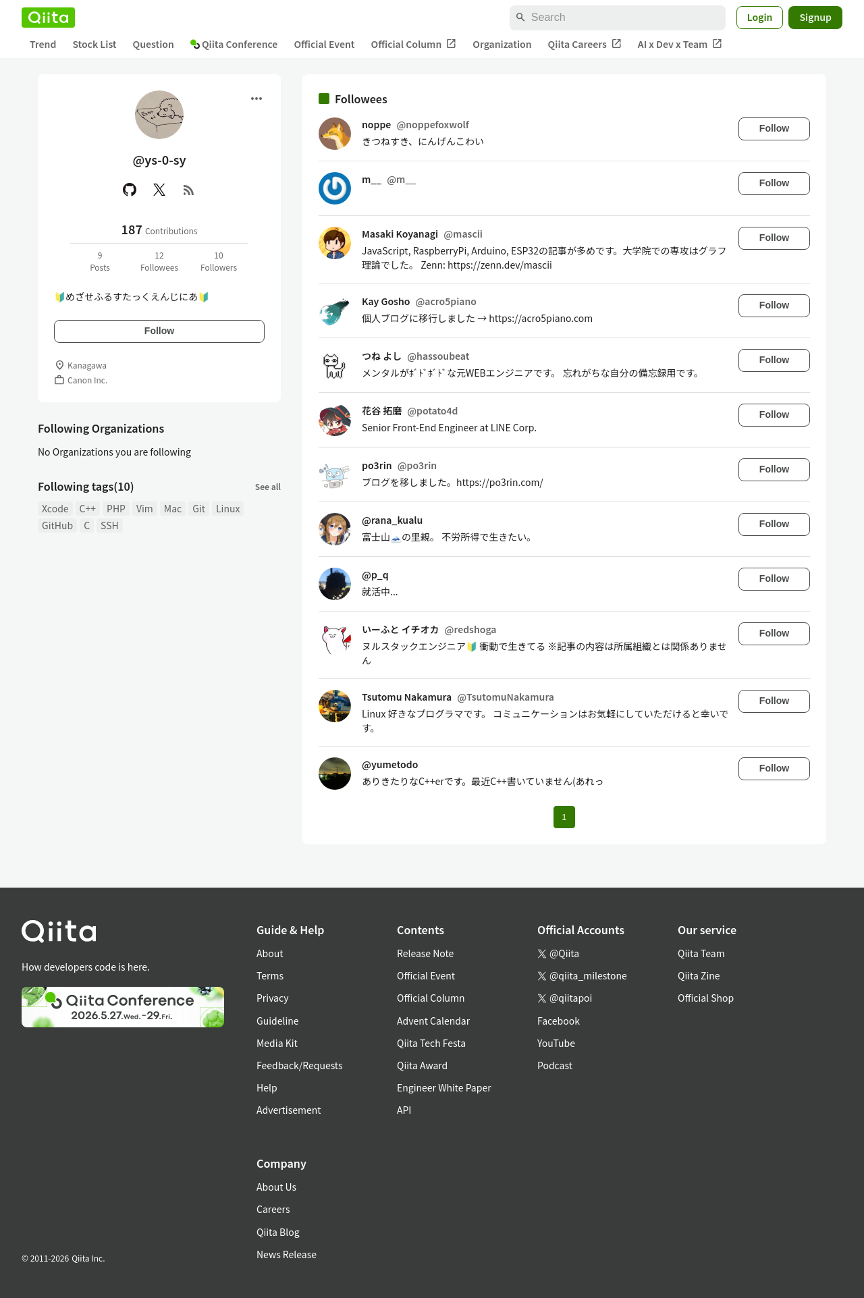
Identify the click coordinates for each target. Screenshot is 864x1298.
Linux (228, 508)
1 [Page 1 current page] (564, 817)
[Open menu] (256, 98)
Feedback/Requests (299, 1065)
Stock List (94, 44)
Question (153, 44)
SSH (110, 525)
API (404, 1109)
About (269, 953)
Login (760, 17)
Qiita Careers (585, 44)
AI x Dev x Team (680, 44)
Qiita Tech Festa (431, 1043)
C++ (88, 508)
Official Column (414, 44)
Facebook (558, 1020)
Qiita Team (701, 953)
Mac (173, 508)
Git (198, 508)
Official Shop (706, 997)
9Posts (100, 261)
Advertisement (288, 1109)
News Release (286, 1254)
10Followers (218, 261)
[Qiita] (48, 17)
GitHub (57, 525)
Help (266, 1087)
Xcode (55, 508)
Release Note (425, 953)
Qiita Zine (699, 975)
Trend (43, 44)
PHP (116, 508)
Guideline (277, 1020)
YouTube (556, 1043)
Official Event (324, 44)
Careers (273, 1209)
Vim (144, 508)
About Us (276, 1186)
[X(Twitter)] (159, 190)
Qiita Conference (234, 44)
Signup (815, 17)
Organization (502, 44)
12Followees (159, 261)
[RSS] (189, 190)
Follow (159, 330)
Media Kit (277, 1043)
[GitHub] (129, 190)
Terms (270, 975)
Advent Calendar (433, 1020)
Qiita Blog (278, 1232)
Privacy (272, 997)
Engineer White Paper (444, 1087)
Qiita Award (422, 1065)
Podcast (554, 1065)
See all (268, 486)
